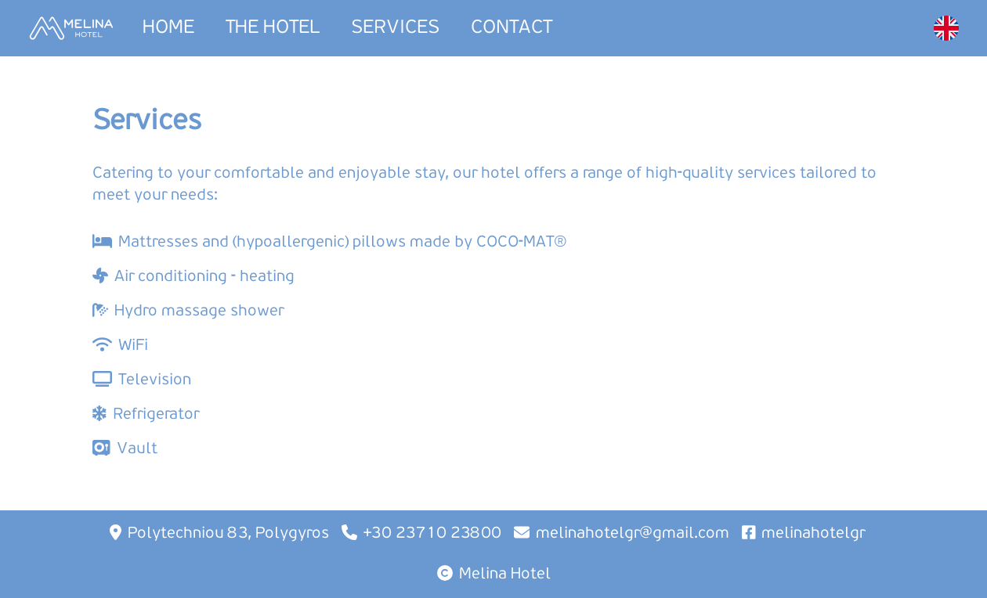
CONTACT (511, 28)
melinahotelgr (813, 534)
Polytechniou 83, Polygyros (228, 534)
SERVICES (395, 28)
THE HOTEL (273, 28)
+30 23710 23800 (432, 534)
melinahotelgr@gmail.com (632, 534)
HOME (168, 28)
